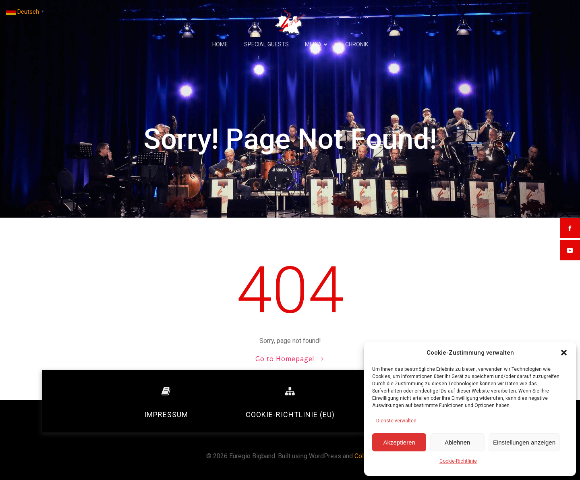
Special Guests (266, 44)
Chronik (356, 44)
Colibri (363, 456)
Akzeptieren (399, 442)
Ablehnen (457, 442)
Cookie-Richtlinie (458, 461)
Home (220, 44)
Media (317, 44)
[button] (564, 353)
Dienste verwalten (396, 421)
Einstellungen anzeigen (524, 442)
